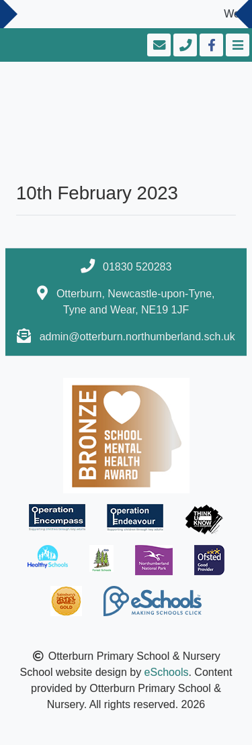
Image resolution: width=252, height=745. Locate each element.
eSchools (166, 672)
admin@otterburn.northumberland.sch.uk (137, 336)
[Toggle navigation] (236, 45)
